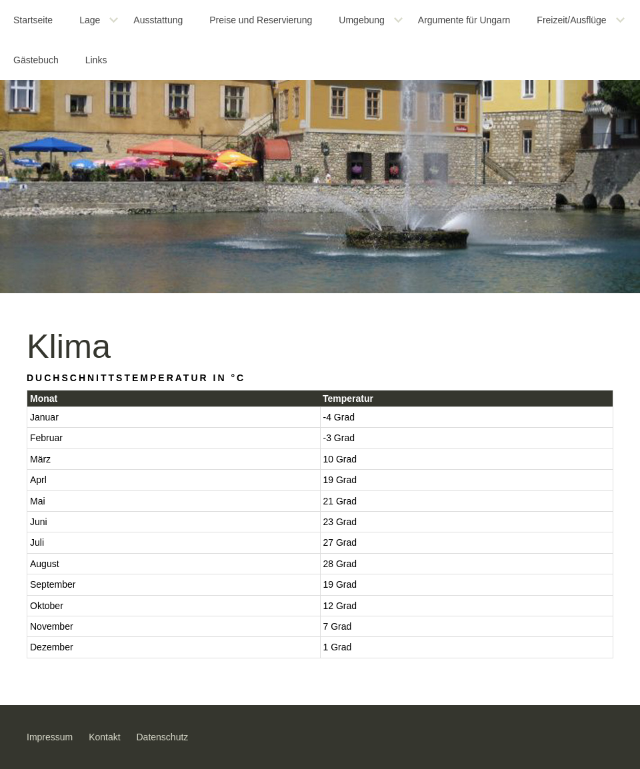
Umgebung (362, 20)
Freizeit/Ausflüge (571, 20)
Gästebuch (36, 60)
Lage (89, 20)
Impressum (50, 737)
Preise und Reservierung (260, 20)
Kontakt (104, 737)
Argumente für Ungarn (464, 20)
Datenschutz (163, 737)
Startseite (33, 20)
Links (96, 60)
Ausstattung (158, 20)
